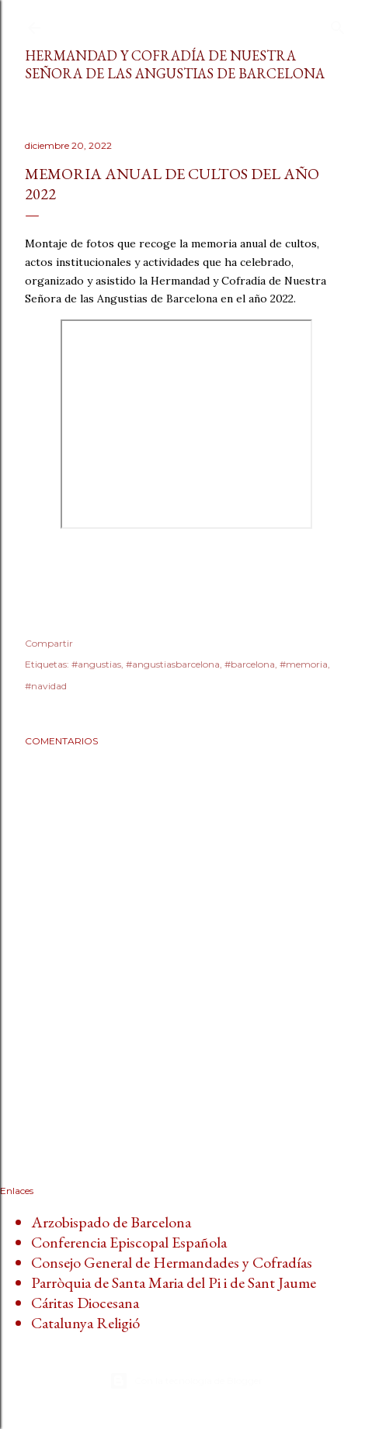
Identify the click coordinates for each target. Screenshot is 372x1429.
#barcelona (249, 664)
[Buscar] (338, 24)
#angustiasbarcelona (173, 664)
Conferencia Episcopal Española (129, 1242)
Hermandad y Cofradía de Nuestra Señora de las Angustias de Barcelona (175, 64)
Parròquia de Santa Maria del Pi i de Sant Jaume (173, 1282)
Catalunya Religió (85, 1323)
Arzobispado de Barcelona (111, 1222)
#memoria (304, 664)
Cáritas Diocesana (85, 1303)
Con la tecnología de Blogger (186, 1381)
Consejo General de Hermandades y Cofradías (171, 1262)
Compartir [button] (49, 643)
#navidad (46, 686)
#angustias (96, 664)
